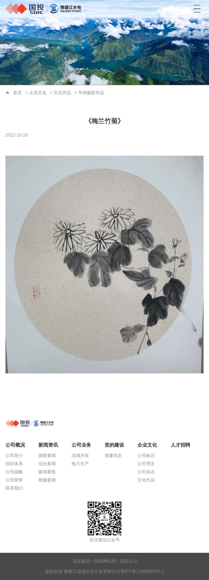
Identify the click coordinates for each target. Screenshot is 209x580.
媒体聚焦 (47, 471)
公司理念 (146, 463)
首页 (7, 93)
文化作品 (62, 92)
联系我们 (14, 488)
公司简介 (14, 455)
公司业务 (81, 445)
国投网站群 (105, 561)
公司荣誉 (14, 480)
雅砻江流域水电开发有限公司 (45, 8)
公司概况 (15, 445)
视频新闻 (47, 480)
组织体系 (14, 463)
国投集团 (81, 561)
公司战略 (14, 471)
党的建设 (114, 445)
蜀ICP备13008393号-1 (142, 571)
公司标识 (146, 455)
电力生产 (80, 463)
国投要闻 (47, 455)
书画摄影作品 (91, 92)
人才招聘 (180, 445)
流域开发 (80, 455)
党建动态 (113, 455)
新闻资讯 (48, 445)
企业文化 (38, 92)
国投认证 (129, 561)
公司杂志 (146, 471)
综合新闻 (47, 463)
